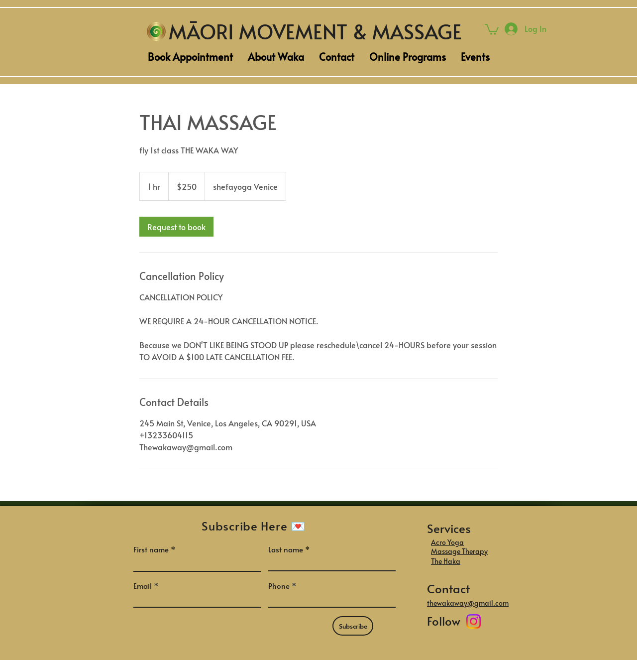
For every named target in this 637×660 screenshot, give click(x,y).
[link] (176, 227)
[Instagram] (473, 621)
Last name (285, 549)
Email (142, 585)
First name (151, 549)
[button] (492, 29)
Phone (279, 585)
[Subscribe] (352, 626)
